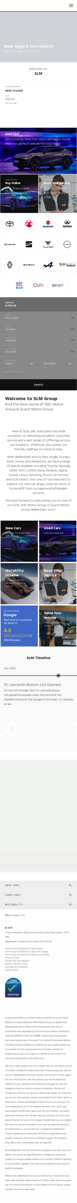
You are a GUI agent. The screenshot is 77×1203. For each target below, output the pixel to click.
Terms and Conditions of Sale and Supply (26, 951)
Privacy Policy (12, 957)
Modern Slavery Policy (16, 963)
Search (38, 385)
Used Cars (13, 895)
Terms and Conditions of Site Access (24, 948)
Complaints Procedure (16, 967)
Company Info (15, 915)
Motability (14, 904)
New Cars (12, 885)
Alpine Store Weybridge (22, 855)
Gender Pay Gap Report (17, 960)
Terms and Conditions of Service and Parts (27, 954)
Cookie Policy (11, 970)
